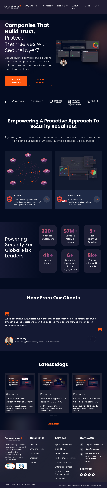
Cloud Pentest (61, 449)
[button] (12, 328)
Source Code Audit (64, 462)
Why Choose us (37, 449)
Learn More (53, 423)
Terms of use (86, 485)
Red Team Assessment (65, 458)
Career (98, 5)
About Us (75, 7)
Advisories (34, 453)
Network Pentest (62, 453)
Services (47, 5)
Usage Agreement (96, 485)
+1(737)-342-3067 (93, 449)
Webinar (34, 458)
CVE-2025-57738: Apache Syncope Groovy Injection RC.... (19, 401)
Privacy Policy (62, 485)
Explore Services (16, 81)
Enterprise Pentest (63, 467)
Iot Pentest (60, 478)
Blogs (87, 5)
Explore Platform (40, 81)
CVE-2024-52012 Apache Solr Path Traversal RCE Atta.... (86, 401)
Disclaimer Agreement (74, 485)
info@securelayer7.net (94, 444)
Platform (61, 5)
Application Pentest (64, 444)
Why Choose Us (31, 7)
